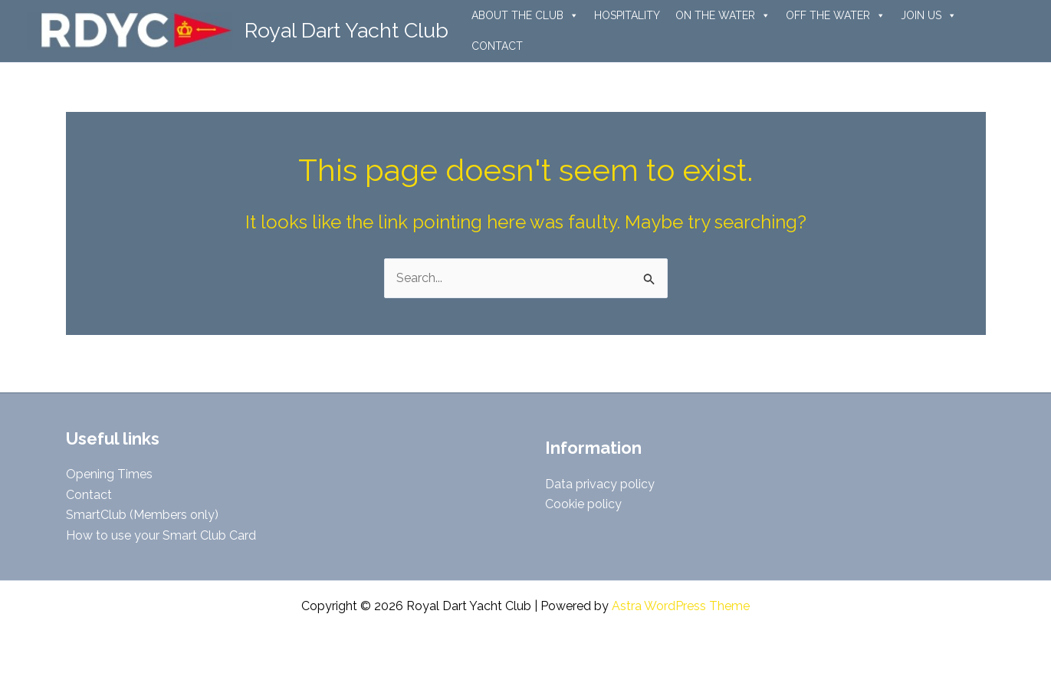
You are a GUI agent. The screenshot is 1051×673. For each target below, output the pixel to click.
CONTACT (497, 46)
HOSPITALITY (627, 15)
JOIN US (929, 15)
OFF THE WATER (835, 15)
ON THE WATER (722, 15)
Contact (89, 495)
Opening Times (109, 474)
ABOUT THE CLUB (525, 15)
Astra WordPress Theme (681, 606)
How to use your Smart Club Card (161, 535)
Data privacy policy (600, 484)
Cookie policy (583, 504)
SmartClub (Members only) (142, 514)
